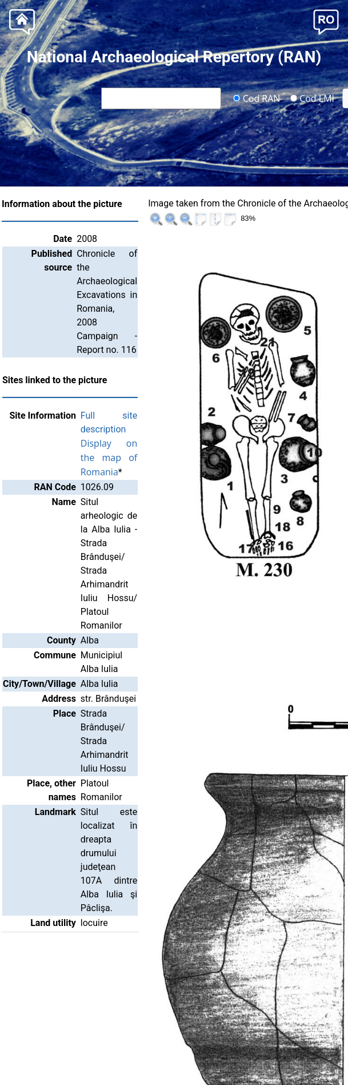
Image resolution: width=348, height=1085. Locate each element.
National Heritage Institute (180, 1063)
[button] (326, 21)
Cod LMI (312, 98)
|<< (273, 205)
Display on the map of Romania (125, 457)
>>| (332, 205)
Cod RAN (257, 98)
